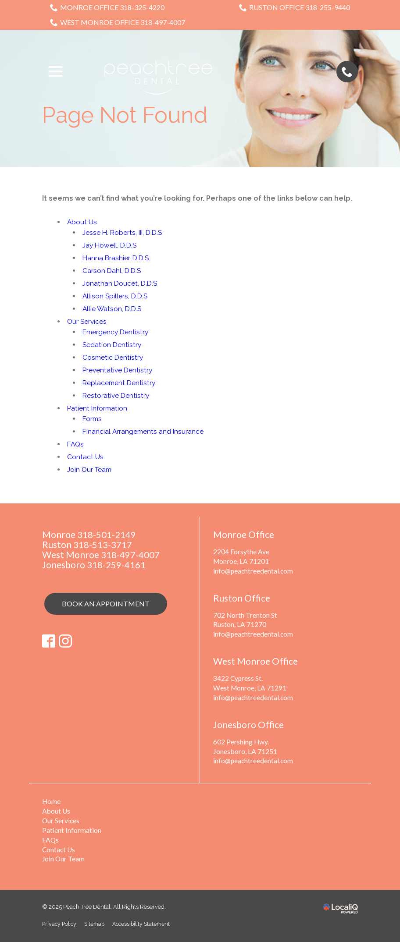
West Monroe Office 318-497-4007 (117, 22)
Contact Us (85, 457)
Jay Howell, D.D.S (110, 245)
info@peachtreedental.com (254, 570)
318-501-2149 (106, 534)
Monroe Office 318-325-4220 (107, 7)
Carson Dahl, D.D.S (112, 270)
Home (51, 800)
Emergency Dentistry (116, 332)
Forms (92, 418)
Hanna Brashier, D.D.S (116, 258)
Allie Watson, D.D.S (112, 309)
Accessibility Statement (146, 922)
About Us (82, 222)
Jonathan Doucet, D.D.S (120, 283)
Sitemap (97, 922)
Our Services (87, 321)
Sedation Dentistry (112, 344)
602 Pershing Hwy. (241, 740)
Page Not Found (124, 115)
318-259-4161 (116, 564)
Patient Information (98, 408)
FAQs (76, 444)
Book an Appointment (106, 603)
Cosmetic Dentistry (113, 357)
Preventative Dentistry (118, 370)
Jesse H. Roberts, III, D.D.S (123, 232)
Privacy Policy (60, 922)
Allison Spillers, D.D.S (116, 296)
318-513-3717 (102, 544)
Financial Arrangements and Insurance (144, 431)
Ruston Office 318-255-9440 (294, 7)
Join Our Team (90, 469)
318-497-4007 (130, 554)
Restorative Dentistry (116, 395)
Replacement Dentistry (119, 383)
